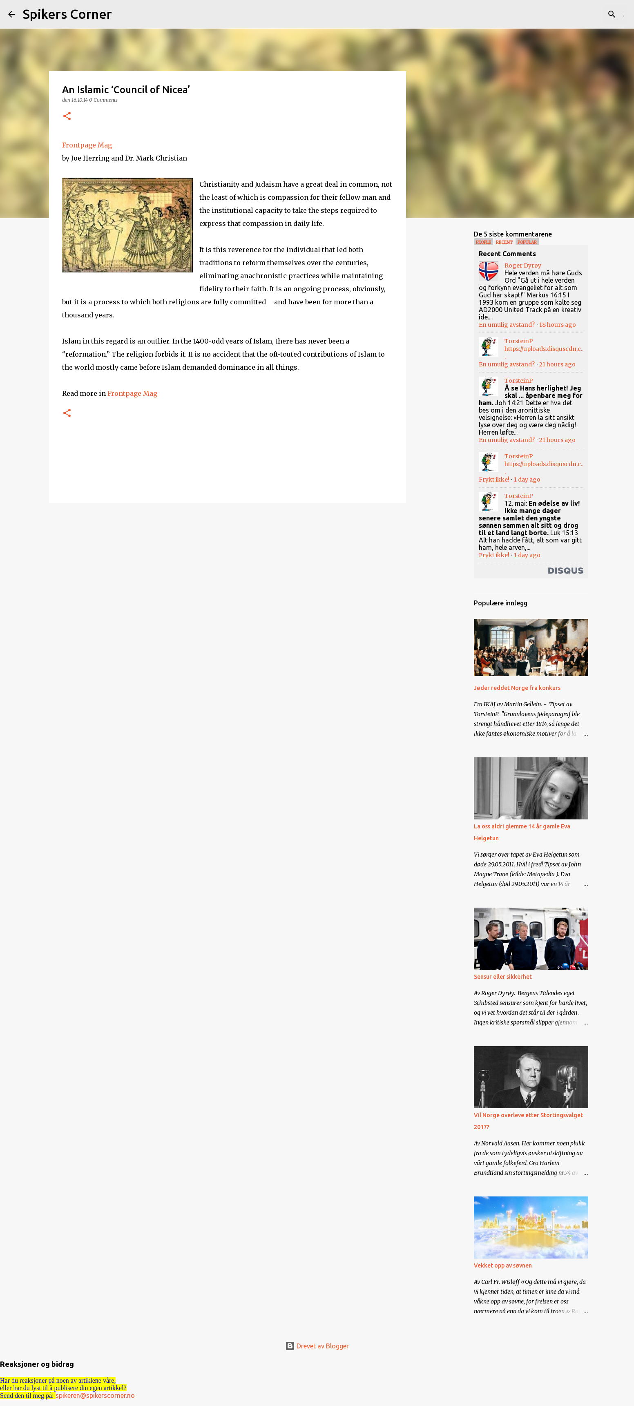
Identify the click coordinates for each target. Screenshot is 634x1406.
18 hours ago (557, 324)
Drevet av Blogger (317, 1346)
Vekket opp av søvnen (503, 1265)
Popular (527, 242)
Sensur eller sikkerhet (503, 976)
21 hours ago (557, 364)
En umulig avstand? (507, 324)
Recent (504, 242)
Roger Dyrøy (523, 265)
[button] (67, 116)
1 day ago (527, 479)
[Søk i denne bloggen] (584, 14)
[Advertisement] (448, 352)
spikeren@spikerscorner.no (95, 1395)
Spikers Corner (67, 14)
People (483, 242)
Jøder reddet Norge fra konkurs (517, 688)
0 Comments (103, 100)
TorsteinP (519, 341)
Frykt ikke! (494, 479)
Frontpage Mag (87, 145)
